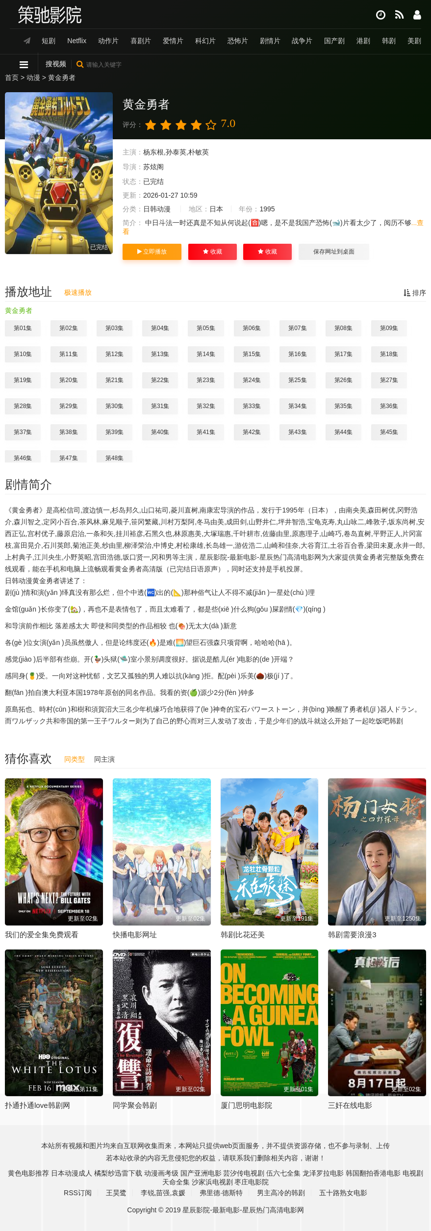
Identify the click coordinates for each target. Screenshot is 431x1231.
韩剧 (389, 41)
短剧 (48, 41)
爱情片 (173, 41)
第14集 (206, 354)
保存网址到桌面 (334, 251)
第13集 (160, 354)
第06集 (252, 328)
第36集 (389, 406)
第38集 (68, 432)
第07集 (297, 328)
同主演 (104, 759)
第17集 (343, 354)
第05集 (206, 328)
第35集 (343, 406)
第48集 (114, 458)
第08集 (343, 328)
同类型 (74, 759)
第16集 (297, 354)
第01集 (23, 328)
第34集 (297, 406)
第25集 (297, 380)
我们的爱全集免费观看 (41, 934)
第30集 (114, 406)
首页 (12, 77)
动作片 (108, 41)
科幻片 (205, 41)
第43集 (297, 432)
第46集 (23, 458)
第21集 (114, 380)
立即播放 (152, 251)
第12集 (114, 354)
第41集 (206, 432)
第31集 (160, 406)
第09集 (389, 328)
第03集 (114, 328)
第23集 (206, 380)
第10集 (23, 354)
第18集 (389, 354)
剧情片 (270, 41)
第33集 (252, 406)
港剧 (363, 41)
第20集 (68, 380)
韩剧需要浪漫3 (352, 934)
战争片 (302, 41)
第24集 (252, 380)
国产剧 (334, 41)
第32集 (206, 406)
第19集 (23, 380)
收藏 (212, 251)
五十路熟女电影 (343, 1193)
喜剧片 (140, 41)
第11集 (68, 354)
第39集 (114, 432)
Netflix (76, 41)
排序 (415, 293)
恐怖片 (238, 41)
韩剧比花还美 (243, 934)
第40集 (160, 432)
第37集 (23, 432)
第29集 (68, 406)
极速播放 (78, 292)
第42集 (252, 432)
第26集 (343, 380)
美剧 (414, 41)
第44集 (343, 432)
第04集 (160, 328)
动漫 (33, 77)
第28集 (23, 406)
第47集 (68, 458)
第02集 (68, 328)
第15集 (252, 354)
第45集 (389, 432)
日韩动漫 (157, 209)
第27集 (389, 380)
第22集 (160, 380)
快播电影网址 (135, 934)
